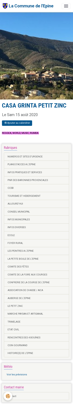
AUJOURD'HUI (15, 203)
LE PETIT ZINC (15, 306)
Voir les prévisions (17, 374)
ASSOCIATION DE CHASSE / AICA (25, 290)
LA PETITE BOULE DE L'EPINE (23, 259)
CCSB (11, 188)
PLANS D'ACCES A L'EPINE (22, 164)
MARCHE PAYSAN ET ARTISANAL (25, 313)
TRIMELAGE (14, 321)
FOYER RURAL (15, 243)
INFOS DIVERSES (17, 227)
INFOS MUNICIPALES (19, 219)
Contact (12, 396)
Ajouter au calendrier (17, 123)
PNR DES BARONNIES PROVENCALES (28, 180)
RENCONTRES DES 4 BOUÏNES (24, 337)
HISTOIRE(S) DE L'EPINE (20, 353)
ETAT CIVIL (13, 329)
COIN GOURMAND (17, 345)
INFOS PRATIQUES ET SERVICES (25, 172)
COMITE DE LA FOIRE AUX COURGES (27, 274)
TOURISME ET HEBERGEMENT (24, 196)
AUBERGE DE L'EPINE (19, 298)
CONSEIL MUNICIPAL (19, 211)
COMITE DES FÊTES (18, 266)
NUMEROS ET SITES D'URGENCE (25, 156)
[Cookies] (8, 396)
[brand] (28, 6)
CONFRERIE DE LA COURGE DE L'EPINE (29, 282)
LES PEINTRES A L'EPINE (21, 251)
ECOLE (11, 235)
